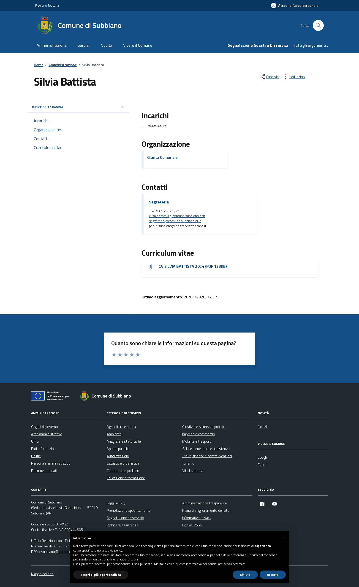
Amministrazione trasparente (204, 503)
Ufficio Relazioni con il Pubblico (54, 540)
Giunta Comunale (162, 157)
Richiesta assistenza (122, 525)
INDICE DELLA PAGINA (78, 107)
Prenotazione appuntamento (129, 510)
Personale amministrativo (51, 463)
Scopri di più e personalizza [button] (101, 574)
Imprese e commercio (198, 434)
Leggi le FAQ (116, 503)
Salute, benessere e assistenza (206, 448)
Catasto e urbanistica (123, 463)
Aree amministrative (46, 434)
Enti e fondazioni (43, 448)
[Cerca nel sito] (318, 25)
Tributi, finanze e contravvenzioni (207, 456)
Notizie (263, 426)
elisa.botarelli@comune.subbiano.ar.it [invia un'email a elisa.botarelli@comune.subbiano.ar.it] (177, 216)
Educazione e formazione (126, 478)
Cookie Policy (192, 525)
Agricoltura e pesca (121, 426)
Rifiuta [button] (245, 574)
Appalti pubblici (118, 448)
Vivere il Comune (137, 45)
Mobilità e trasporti (196, 441)
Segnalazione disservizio (125, 517)
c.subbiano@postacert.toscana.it (64, 551)
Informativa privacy (196, 517)
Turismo (188, 463)
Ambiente (114, 434)
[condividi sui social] (269, 76)
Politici (36, 456)
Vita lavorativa (193, 470)
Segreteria (159, 202)
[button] (283, 538)
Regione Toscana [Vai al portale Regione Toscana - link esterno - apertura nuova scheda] (47, 5)
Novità (106, 45)
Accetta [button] (272, 574)
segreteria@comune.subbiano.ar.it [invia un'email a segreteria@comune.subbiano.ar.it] (175, 221)
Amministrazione (52, 45)
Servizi (84, 45)
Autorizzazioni (118, 456)
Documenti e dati (44, 470)
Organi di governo (44, 426)
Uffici (35, 441)
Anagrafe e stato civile (124, 441)
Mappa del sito (42, 573)
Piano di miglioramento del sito (205, 510)
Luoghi (263, 457)
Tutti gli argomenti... (311, 45)
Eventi (262, 464)
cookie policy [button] (113, 550)
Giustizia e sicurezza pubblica (204, 426)
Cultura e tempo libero (123, 470)
